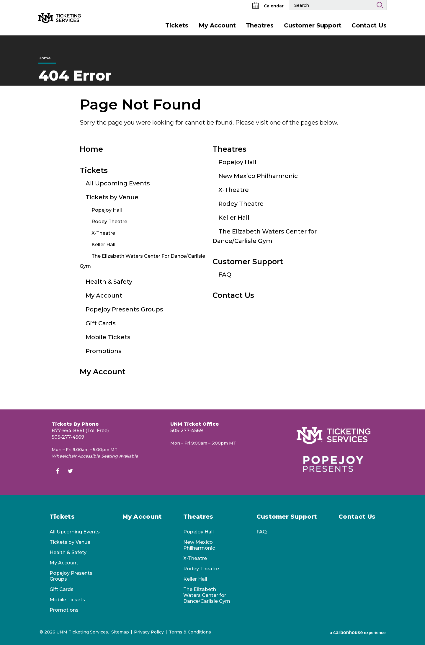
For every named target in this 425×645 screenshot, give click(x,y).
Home (44, 57)
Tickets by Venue (112, 197)
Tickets (176, 25)
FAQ (224, 274)
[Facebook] (57, 472)
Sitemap (120, 632)
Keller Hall (103, 244)
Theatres (260, 25)
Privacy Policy (149, 632)
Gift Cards (101, 323)
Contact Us (369, 25)
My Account (217, 25)
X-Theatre (103, 233)
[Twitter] (70, 472)
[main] (212, 222)
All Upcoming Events (118, 183)
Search (379, 5)
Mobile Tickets (108, 337)
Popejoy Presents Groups (124, 309)
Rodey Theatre (109, 221)
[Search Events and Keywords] (331, 5)
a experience (357, 632)
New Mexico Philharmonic (258, 175)
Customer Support (312, 25)
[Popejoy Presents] (333, 464)
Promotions (104, 351)
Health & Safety (109, 281)
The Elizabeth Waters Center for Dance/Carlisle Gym (206, 595)
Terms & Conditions (190, 632)
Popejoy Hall (106, 210)
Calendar (268, 6)
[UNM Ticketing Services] (75, 8)
